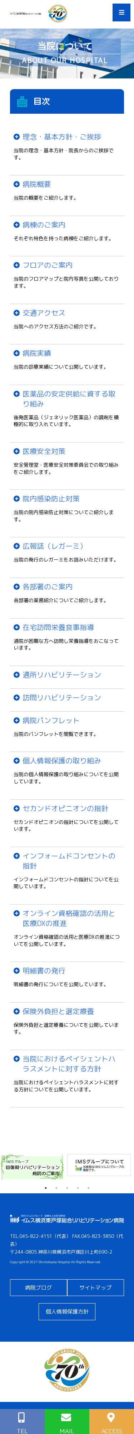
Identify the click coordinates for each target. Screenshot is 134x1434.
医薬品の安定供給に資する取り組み (69, 399)
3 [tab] (67, 1188)
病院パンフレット (51, 720)
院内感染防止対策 (51, 498)
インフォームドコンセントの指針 (69, 861)
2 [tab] (56, 1188)
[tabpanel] (33, 1167)
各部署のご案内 (48, 586)
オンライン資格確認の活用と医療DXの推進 (69, 918)
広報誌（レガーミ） (55, 546)
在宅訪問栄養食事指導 (58, 627)
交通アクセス (44, 313)
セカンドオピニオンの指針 (65, 808)
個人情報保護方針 (67, 1311)
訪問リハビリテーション (62, 697)
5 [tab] (88, 1188)
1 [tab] (45, 1188)
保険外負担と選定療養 (58, 1011)
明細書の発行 (44, 970)
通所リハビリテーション (62, 675)
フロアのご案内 (48, 265)
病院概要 (37, 184)
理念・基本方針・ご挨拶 (62, 137)
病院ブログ (38, 1287)
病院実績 (37, 353)
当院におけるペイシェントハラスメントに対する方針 (69, 1064)
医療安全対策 (44, 451)
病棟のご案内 (44, 225)
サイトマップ (95, 1287)
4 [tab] (77, 1188)
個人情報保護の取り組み (62, 760)
